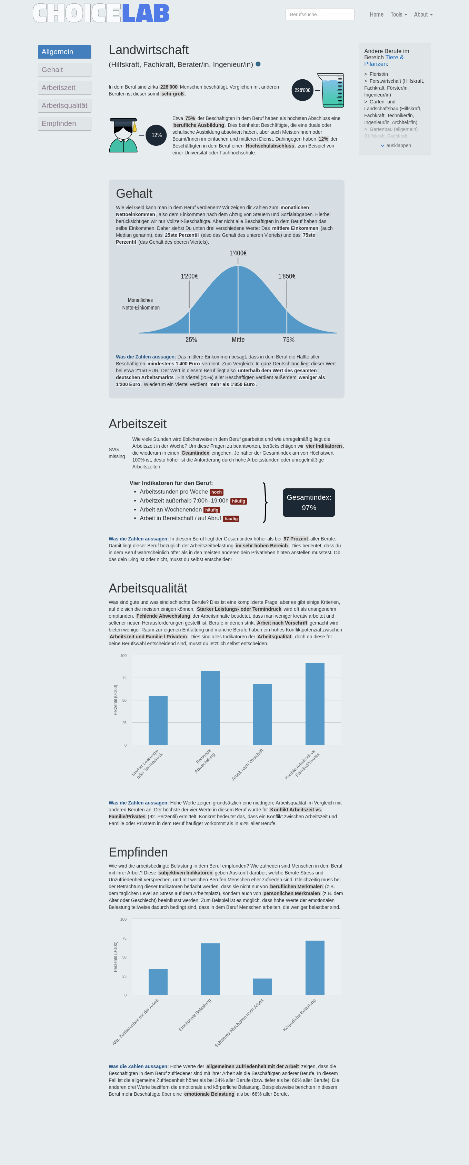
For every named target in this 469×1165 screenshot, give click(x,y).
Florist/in (379, 74)
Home (376, 14)
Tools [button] (398, 14)
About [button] (423, 14)
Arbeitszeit (59, 87)
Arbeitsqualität (65, 105)
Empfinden (59, 123)
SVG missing (305, 90)
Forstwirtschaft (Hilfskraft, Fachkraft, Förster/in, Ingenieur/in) (394, 88)
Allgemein (57, 51)
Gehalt (52, 69)
